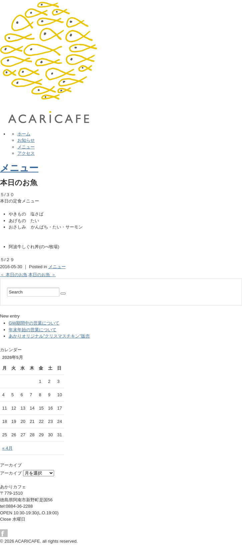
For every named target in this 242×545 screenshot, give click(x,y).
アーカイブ (11, 473)
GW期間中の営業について (34, 323)
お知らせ (26, 140)
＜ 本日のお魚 (13, 274)
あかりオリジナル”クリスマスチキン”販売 (49, 336)
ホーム (23, 133)
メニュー (26, 146)
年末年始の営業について (32, 329)
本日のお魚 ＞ (42, 274)
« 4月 (7, 448)
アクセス (26, 153)
